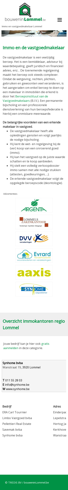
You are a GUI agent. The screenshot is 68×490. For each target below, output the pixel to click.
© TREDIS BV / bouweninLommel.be (27, 482)
